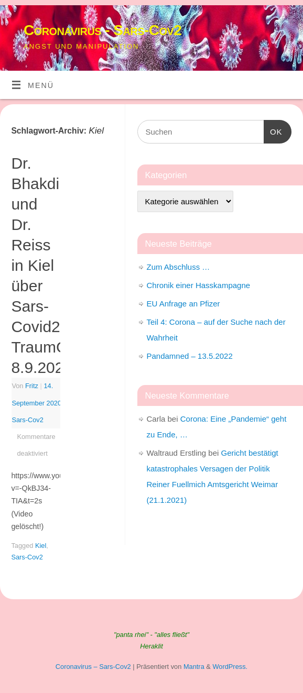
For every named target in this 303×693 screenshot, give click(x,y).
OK (273, 130)
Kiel (40, 545)
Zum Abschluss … (178, 266)
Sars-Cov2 (28, 420)
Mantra (193, 666)
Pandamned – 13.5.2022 (190, 355)
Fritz (31, 386)
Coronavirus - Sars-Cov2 (102, 30)
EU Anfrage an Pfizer (183, 303)
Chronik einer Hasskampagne (199, 285)
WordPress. (229, 666)
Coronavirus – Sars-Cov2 (93, 666)
